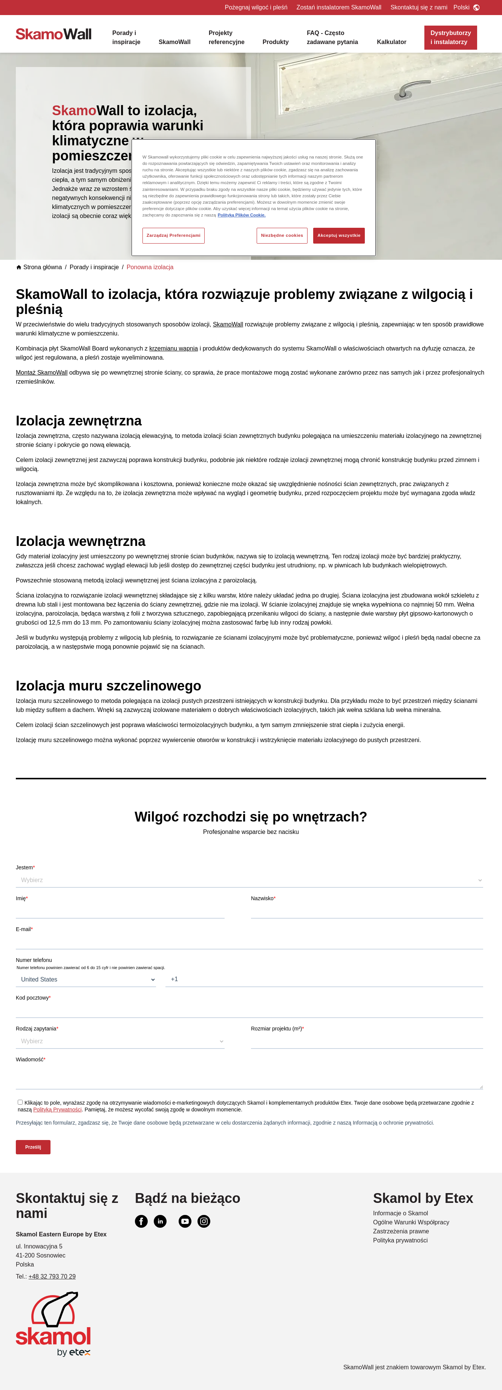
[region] (253, 197)
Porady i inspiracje (126, 37)
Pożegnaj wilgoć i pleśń (256, 7)
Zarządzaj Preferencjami (173, 235)
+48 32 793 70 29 (52, 1276)
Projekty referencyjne (227, 37)
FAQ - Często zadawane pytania (332, 37)
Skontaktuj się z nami (418, 7)
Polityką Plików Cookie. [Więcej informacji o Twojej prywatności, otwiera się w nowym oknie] (242, 215)
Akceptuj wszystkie (339, 235)
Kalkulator (391, 42)
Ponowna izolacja (150, 267)
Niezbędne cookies (282, 235)
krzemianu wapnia (173, 348)
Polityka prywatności (400, 1240)
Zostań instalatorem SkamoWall (339, 7)
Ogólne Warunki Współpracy (411, 1222)
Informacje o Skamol (400, 1213)
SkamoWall (175, 42)
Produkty (276, 42)
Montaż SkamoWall (41, 372)
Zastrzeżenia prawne (401, 1231)
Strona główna (39, 267)
